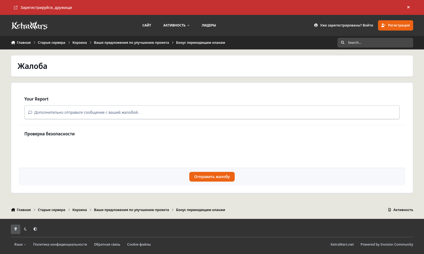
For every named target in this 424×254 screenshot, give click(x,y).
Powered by (387, 244)
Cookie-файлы (139, 244)
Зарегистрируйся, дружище (43, 7)
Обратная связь (107, 244)
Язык (20, 244)
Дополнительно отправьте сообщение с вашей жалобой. (83, 112)
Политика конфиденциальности (60, 244)
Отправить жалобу (212, 176)
